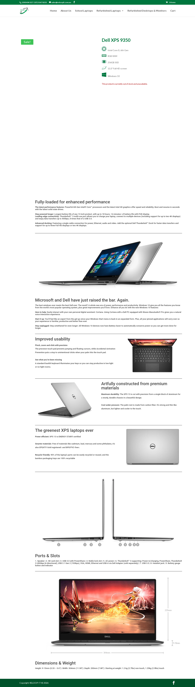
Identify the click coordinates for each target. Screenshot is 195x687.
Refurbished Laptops (109, 11)
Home (53, 11)
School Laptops (84, 11)
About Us (66, 11)
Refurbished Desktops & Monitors (147, 11)
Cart (173, 11)
